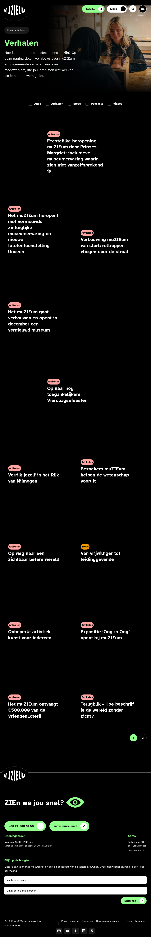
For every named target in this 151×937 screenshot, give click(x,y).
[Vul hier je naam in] (75, 880)
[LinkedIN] (84, 931)
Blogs (77, 103)
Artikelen (57, 103)
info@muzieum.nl (70, 826)
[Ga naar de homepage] (14, 10)
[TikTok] (92, 931)
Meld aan (134, 900)
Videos (117, 103)
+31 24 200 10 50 (26, 826)
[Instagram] (59, 931)
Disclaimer (87, 921)
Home (10, 30)
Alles (37, 103)
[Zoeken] (132, 8)
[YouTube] (67, 931)
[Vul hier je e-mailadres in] (75, 890)
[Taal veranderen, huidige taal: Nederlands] (143, 8)
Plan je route (136, 850)
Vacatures (140, 921)
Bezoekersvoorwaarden (108, 921)
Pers (129, 921)
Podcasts (97, 103)
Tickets (94, 9)
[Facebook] (75, 931)
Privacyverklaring (70, 921)
